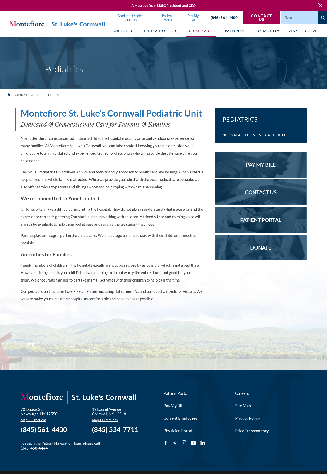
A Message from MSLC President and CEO (163, 5)
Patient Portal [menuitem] (167, 18)
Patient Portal (176, 393)
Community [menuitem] (266, 31)
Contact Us (261, 18)
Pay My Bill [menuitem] (193, 18)
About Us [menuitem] (124, 31)
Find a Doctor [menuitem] (160, 31)
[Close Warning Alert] (320, 5)
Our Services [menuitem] (201, 31)
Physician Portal (178, 430)
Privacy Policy (247, 418)
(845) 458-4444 (34, 447)
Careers (242, 393)
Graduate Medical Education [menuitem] (130, 18)
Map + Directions (33, 420)
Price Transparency (252, 430)
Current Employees (180, 418)
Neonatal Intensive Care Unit (254, 135)
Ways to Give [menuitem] (303, 31)
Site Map (243, 405)
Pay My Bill (173, 405)
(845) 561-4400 (224, 17)
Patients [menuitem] (234, 31)
